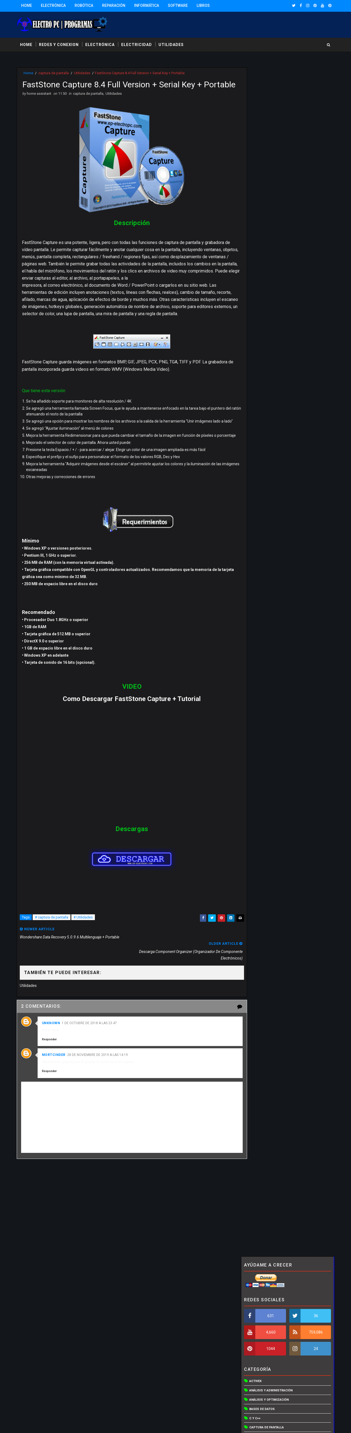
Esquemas (256, 321)
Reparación (114, 5)
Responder (50, 1048)
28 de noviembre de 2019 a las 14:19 (98, 1064)
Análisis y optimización (268, 210)
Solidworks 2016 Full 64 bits (292, 723)
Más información (241, 1399)
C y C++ (253, 228)
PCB (251, 413)
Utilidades (83, 72)
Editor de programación (268, 312)
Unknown (52, 1032)
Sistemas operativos (265, 478)
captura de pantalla (54, 72)
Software (179, 5)
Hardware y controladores (271, 339)
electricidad (137, 43)
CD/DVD (254, 247)
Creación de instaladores (269, 284)
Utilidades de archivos (267, 497)
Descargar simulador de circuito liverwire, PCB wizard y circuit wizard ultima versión (296, 549)
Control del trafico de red (270, 265)
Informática (147, 5)
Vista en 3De (258, 524)
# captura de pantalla (52, 941)
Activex (254, 191)
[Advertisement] (127, 1219)
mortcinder (55, 1064)
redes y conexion (60, 43)
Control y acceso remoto (270, 275)
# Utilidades (84, 941)
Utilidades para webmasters (272, 506)
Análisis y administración (269, 200)
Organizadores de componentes (275, 395)
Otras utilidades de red (268, 404)
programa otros (262, 441)
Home (27, 5)
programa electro (263, 422)
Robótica (85, 5)
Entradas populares (263, 666)
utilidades (172, 43)
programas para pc (264, 459)
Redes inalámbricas (264, 469)
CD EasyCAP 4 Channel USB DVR (297, 611)
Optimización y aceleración (271, 385)
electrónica (101, 43)
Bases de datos (261, 219)
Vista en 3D (257, 515)
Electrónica (54, 5)
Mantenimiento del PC (266, 376)
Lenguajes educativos (266, 367)
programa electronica (267, 432)
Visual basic (258, 534)
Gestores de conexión (266, 330)
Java (252, 358)
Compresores (259, 256)
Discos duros (259, 302)
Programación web (264, 450)
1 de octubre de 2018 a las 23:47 (90, 1032)
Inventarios (258, 349)
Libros (204, 5)
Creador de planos (264, 293)
